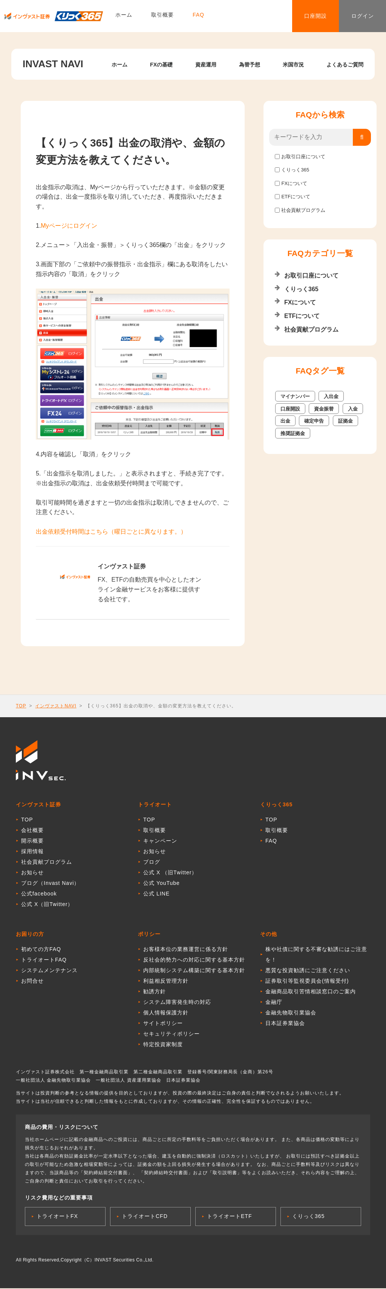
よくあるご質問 (344, 65)
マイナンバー (295, 396)
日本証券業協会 (285, 1024)
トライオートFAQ (44, 960)
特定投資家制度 (163, 1045)
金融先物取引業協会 (290, 1013)
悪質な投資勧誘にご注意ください (307, 971)
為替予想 (249, 65)
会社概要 (32, 831)
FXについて (294, 183)
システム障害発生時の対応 (177, 1003)
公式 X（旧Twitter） (47, 905)
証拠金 (345, 421)
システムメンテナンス (49, 971)
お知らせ (32, 873)
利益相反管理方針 (165, 982)
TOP (21, 706)
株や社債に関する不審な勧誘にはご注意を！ (316, 955)
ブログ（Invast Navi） (50, 884)
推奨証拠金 (292, 433)
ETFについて (295, 196)
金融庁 (273, 1003)
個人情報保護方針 (165, 1013)
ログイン (359, 17)
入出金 (331, 396)
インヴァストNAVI (55, 706)
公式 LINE (156, 894)
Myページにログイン (69, 225)
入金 (353, 409)
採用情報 (32, 852)
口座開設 (307, 17)
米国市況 (293, 65)
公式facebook (39, 894)
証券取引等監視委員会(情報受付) (307, 982)
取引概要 (162, 17)
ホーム (123, 17)
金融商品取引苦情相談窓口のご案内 (310, 992)
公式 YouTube (161, 884)
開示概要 (32, 841)
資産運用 (205, 65)
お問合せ (32, 982)
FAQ (198, 17)
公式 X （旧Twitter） (170, 873)
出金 (285, 421)
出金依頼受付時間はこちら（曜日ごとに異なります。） (111, 531)
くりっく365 (295, 170)
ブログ (151, 863)
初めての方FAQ (41, 950)
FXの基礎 (161, 65)
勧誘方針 (154, 992)
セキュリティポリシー (171, 1034)
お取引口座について (303, 156)
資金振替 (324, 409)
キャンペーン (160, 841)
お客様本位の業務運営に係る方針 (185, 950)
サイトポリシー (163, 1024)
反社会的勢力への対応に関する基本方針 (194, 960)
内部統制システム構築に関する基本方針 (194, 971)
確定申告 (314, 421)
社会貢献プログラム (303, 210)
